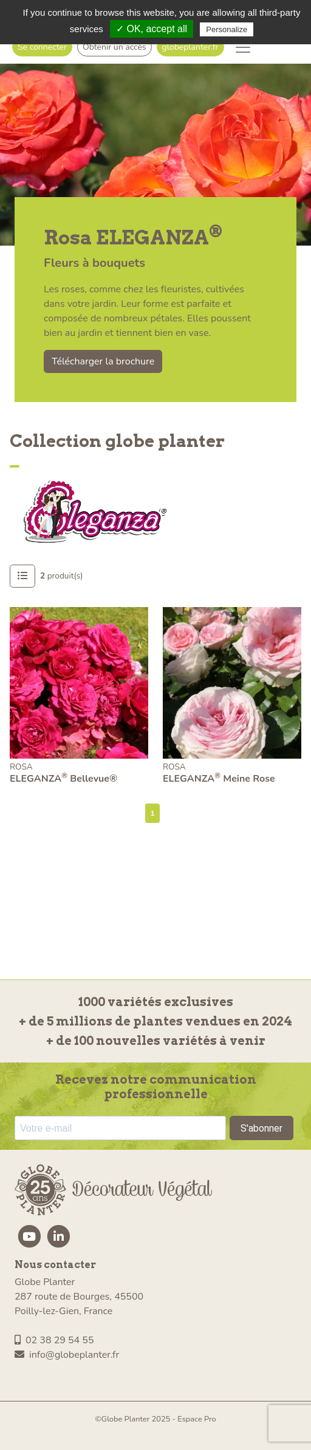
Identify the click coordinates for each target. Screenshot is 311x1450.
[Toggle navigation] (243, 47)
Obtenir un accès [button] (114, 47)
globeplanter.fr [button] (190, 47)
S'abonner (261, 1128)
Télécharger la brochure (103, 361)
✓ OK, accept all (151, 29)
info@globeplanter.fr (67, 1354)
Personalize (226, 29)
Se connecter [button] (42, 47)
